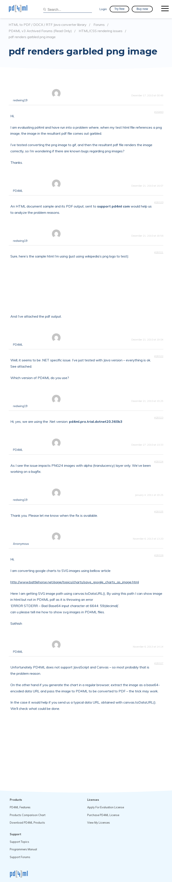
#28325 (158, 511)
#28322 (158, 356)
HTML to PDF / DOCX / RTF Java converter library (48, 25)
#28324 (158, 461)
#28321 (158, 252)
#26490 (158, 112)
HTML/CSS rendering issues (100, 31)
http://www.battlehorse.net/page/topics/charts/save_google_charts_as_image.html (74, 582)
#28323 (158, 417)
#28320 (158, 202)
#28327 (158, 663)
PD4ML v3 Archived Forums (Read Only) (40, 31)
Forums (99, 25)
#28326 (158, 555)
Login (103, 9)
